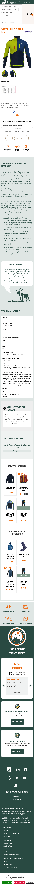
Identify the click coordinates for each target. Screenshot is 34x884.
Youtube (24, 778)
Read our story (24, 822)
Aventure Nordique (12, 808)
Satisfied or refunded (10, 867)
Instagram (18, 769)
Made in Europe (8, 843)
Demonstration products (11, 855)
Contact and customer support (13, 858)
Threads (9, 778)
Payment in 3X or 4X (25, 612)
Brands (5, 831)
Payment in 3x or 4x (7, 150)
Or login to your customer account (17, 131)
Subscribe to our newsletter (17, 798)
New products (7, 840)
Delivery (5, 861)
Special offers (7, 846)
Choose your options (9, 125)
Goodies (6, 849)
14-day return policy (26, 150)
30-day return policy (25, 623)
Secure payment (8, 864)
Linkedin (15, 785)
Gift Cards (6, 852)
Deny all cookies (19, 882)
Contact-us (6, 836)
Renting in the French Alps (11, 833)
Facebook (25, 769)
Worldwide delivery (17, 150)
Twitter (17, 778)
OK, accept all (7, 882)
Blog (9, 770)
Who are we (7, 828)
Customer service (8, 612)
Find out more (17, 722)
